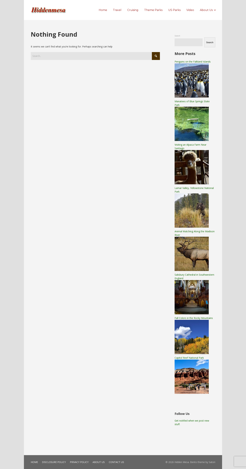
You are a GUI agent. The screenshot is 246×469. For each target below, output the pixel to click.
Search (177, 35)
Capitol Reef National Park (189, 357)
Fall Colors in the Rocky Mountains (194, 318)
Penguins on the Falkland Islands (193, 61)
